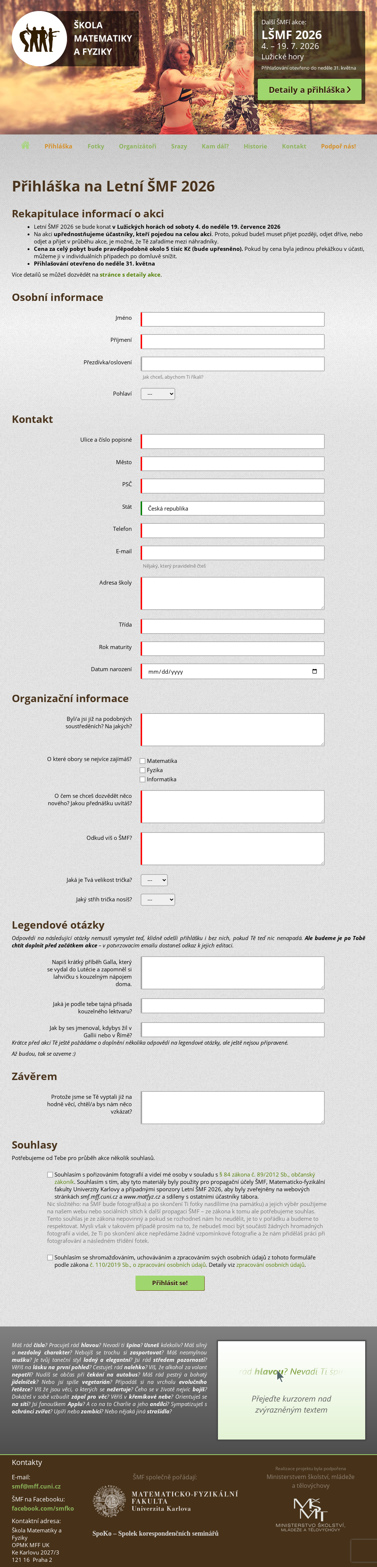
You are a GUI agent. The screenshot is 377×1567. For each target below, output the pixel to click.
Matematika (162, 760)
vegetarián (96, 1381)
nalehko (134, 1367)
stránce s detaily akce (130, 274)
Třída (125, 624)
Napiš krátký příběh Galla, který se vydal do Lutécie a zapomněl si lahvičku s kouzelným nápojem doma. (89, 973)
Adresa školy (115, 582)
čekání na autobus (112, 1374)
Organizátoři (137, 146)
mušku (20, 1359)
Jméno (124, 317)
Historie (255, 146)
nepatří (21, 1374)
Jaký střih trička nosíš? (104, 899)
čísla (39, 1345)
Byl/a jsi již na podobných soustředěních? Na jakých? (99, 722)
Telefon (122, 528)
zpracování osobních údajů (270, 1264)
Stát (127, 506)
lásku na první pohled (61, 1367)
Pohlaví (122, 393)
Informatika (161, 779)
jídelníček (24, 1381)
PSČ (127, 484)
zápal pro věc (89, 1396)
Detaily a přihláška (307, 89)
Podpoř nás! (338, 146)
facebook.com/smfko (43, 1508)
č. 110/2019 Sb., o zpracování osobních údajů (148, 1264)
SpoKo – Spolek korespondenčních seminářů (155, 1533)
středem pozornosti (179, 1359)
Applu (75, 1404)
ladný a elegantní (107, 1359)
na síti (20, 1404)
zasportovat (145, 1352)
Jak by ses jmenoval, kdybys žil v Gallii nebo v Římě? (91, 1031)
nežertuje (119, 1389)
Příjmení (121, 339)
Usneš (151, 1345)
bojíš (199, 1389)
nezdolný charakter (43, 1352)
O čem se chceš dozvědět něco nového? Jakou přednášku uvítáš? (90, 799)
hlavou (90, 1345)
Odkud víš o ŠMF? (109, 837)
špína (133, 1345)
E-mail (124, 551)
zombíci (91, 1411)
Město (124, 462)
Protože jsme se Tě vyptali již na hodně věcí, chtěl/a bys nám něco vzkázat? (89, 1104)
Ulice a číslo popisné (106, 439)
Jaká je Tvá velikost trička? (99, 879)
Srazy (179, 146)
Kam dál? (215, 146)
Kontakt (294, 146)
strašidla (158, 1411)
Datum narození (111, 669)
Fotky (96, 146)
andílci (158, 1404)
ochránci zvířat (31, 1411)
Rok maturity (115, 647)
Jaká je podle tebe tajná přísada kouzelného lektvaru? (92, 1007)
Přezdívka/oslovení (108, 362)
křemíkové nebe (150, 1396)
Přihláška (59, 146)
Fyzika (155, 770)
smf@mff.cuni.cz (36, 1486)
